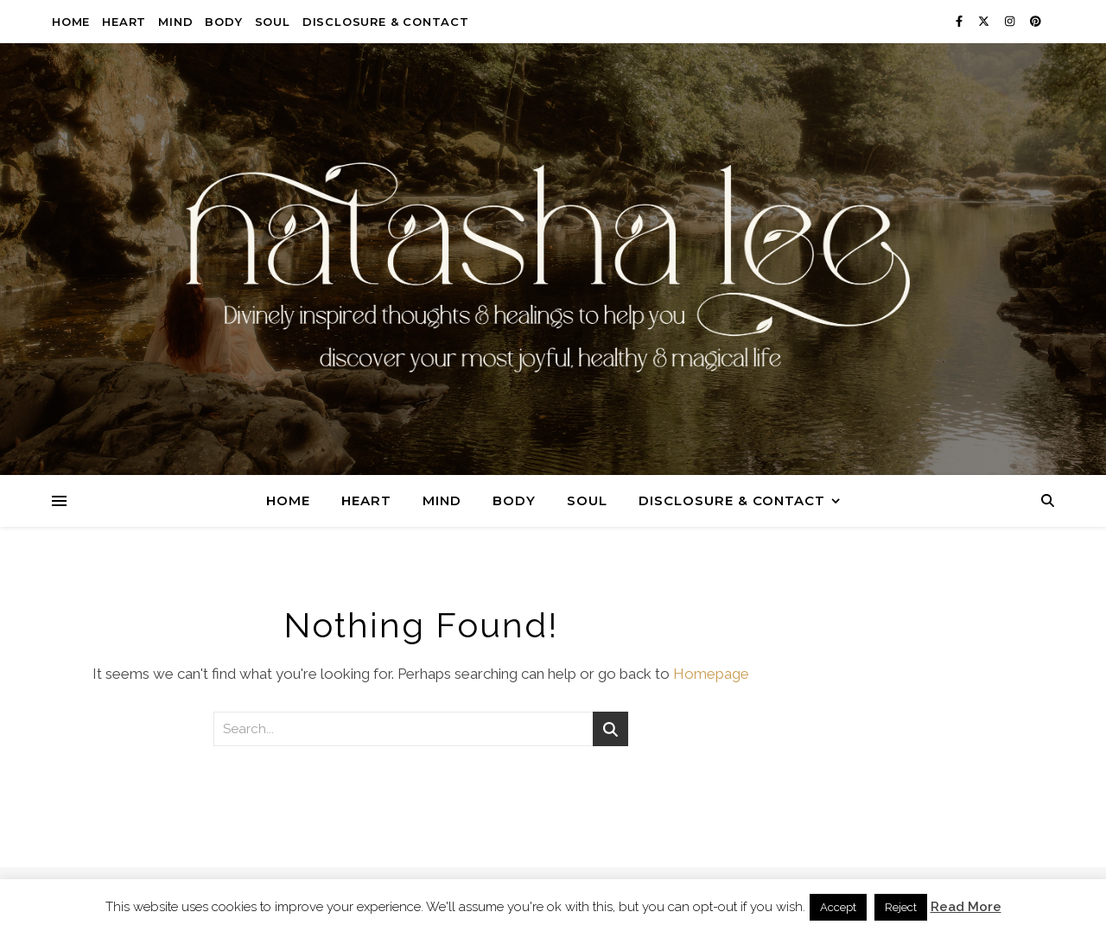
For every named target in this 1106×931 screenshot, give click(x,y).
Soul (272, 21)
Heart (124, 21)
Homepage (711, 673)
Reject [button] (901, 907)
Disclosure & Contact (385, 21)
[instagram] (1011, 21)
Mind (175, 21)
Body (223, 21)
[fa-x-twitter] (985, 21)
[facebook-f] (960, 21)
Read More (966, 907)
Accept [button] (838, 907)
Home (71, 21)
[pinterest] (1035, 21)
